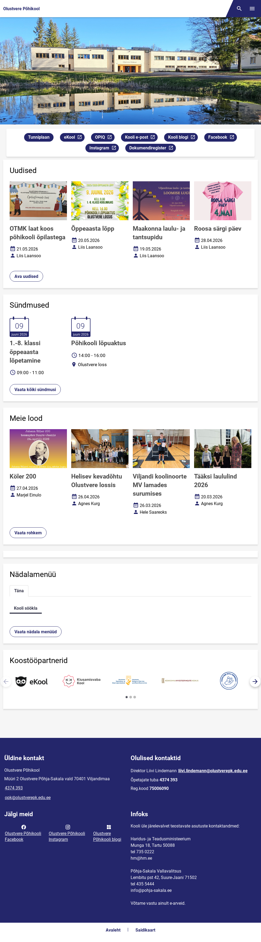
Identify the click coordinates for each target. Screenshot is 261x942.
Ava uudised (26, 276)
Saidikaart (145, 930)
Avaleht (113, 930)
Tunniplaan (39, 137)
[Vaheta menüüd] (252, 8)
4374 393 (14, 787)
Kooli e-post (141, 138)
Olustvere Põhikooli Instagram (67, 832)
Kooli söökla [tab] (25, 608)
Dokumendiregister (152, 148)
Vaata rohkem (28, 532)
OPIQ (105, 138)
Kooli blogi (183, 138)
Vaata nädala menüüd (35, 631)
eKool (74, 138)
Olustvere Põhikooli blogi (107, 832)
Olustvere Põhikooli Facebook (23, 832)
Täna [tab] (19, 590)
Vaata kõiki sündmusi (35, 389)
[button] (255, 681)
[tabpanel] (130, 608)
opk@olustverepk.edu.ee (28, 797)
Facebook (222, 138)
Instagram (104, 148)
